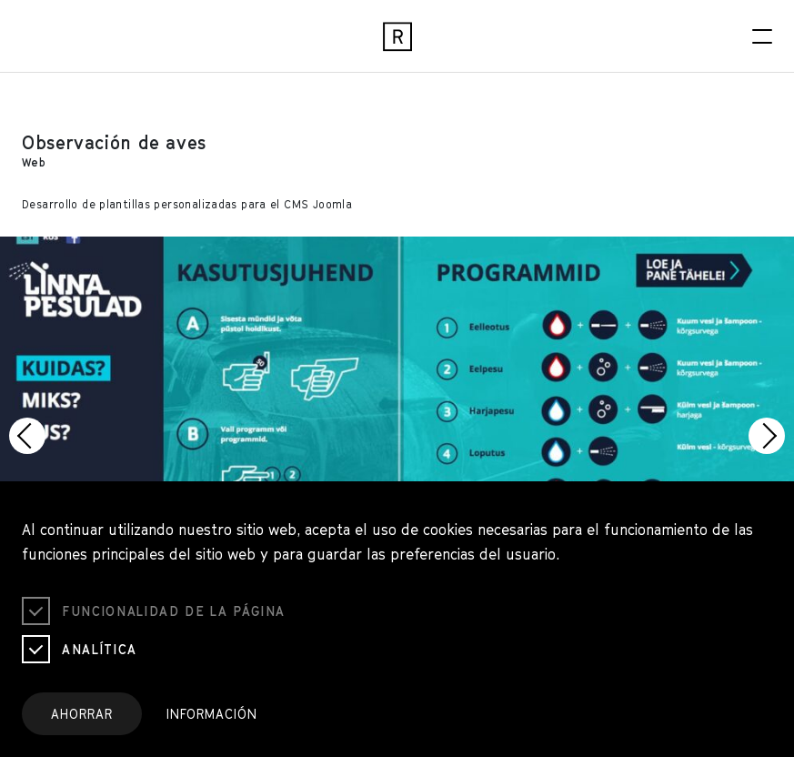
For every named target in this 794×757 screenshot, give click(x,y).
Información (211, 714)
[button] (27, 436)
